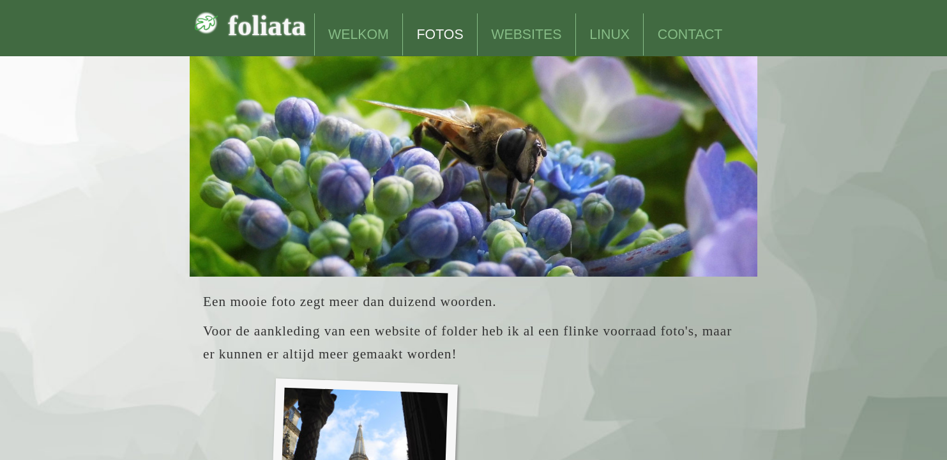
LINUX (609, 34)
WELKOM (358, 34)
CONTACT (690, 34)
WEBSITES (526, 34)
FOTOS (440, 34)
